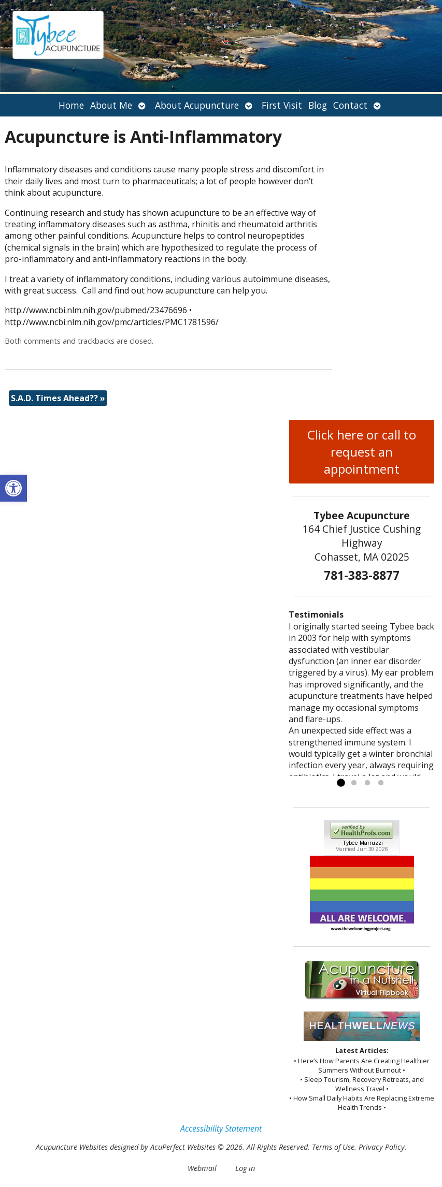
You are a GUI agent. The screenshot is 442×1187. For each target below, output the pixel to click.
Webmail (202, 1168)
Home (71, 105)
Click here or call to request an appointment (361, 451)
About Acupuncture (197, 105)
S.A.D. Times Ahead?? (58, 398)
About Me (111, 105)
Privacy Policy (382, 1147)
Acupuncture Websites (72, 1147)
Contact (350, 105)
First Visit (282, 105)
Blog (317, 105)
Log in (245, 1168)
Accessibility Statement (221, 1128)
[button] (13, 488)
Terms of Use (333, 1147)
